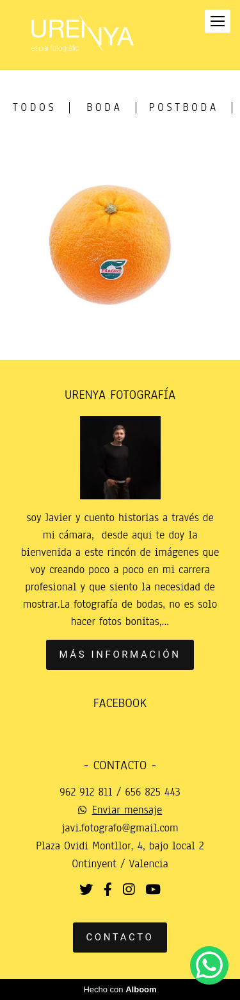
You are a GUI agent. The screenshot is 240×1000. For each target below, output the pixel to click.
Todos (34, 107)
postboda (184, 107)
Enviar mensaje (127, 810)
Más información (120, 654)
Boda (104, 107)
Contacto (120, 937)
